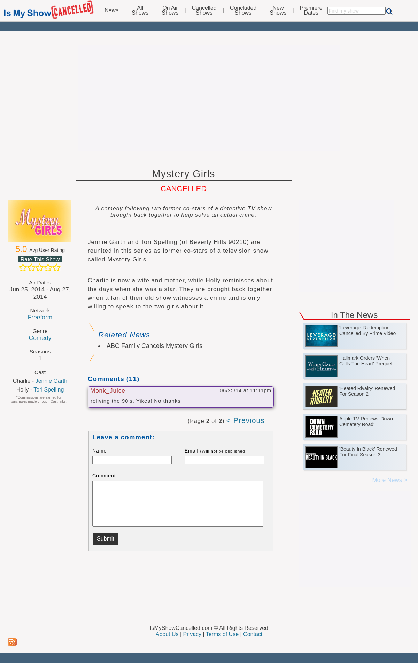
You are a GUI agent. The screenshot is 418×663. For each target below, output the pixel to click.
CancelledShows (204, 10)
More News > (389, 480)
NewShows (278, 10)
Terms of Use (222, 634)
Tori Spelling (48, 390)
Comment (104, 475)
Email (216, 451)
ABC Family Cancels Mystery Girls (154, 345)
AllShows (140, 10)
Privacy (192, 634)
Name (99, 451)
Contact (252, 634)
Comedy (40, 337)
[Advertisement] (209, 98)
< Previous (245, 420)
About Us (167, 634)
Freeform (40, 317)
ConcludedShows (243, 10)
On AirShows (170, 10)
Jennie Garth (52, 381)
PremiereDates (311, 10)
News (111, 10)
